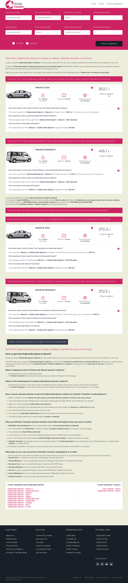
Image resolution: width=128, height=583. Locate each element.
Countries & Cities (43, 549)
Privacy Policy (12, 546)
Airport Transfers (43, 546)
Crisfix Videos (101, 546)
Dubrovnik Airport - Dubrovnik (21, 501)
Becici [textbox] (68, 17)
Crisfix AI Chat (102, 539)
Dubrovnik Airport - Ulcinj (19, 507)
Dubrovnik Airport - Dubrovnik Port (24, 499)
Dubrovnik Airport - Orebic (19, 497)
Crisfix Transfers (73, 546)
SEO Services (41, 553)
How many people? (101, 13)
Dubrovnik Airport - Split (19, 505)
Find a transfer (109, 44)
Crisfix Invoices (102, 549)
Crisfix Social (101, 542)
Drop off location (72, 13)
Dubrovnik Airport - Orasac (20, 493)
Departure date (13, 13)
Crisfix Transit (72, 549)
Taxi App (40, 542)
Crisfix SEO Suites (103, 535)
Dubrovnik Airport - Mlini (19, 495)
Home (101, 4)
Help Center (11, 539)
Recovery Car (41, 539)
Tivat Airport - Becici (111, 489)
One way (34, 43)
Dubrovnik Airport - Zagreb (20, 503)
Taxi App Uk (71, 539)
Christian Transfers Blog (16, 553)
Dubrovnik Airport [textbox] (44, 17)
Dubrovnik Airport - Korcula (20, 489)
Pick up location (42, 13)
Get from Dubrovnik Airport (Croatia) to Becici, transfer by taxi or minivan (49, 58)
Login (93, 4)
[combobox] (48, 17)
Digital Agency (31, 577)
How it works (11, 542)
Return (19, 43)
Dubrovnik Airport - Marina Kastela (23, 491)
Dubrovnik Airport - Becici (109, 491)
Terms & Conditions (14, 549)
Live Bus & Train (116, 577)
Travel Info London (44, 535)
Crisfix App (70, 535)
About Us (10, 535)
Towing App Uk (72, 542)
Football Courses (73, 553)
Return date (11, 27)
